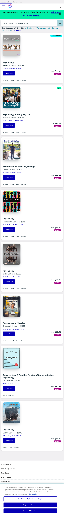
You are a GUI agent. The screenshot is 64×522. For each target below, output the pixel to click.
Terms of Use (5, 482)
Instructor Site (6, 2)
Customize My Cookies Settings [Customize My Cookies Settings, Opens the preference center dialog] (30, 499)
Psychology (41, 28)
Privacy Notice (6, 464)
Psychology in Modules (14, 323)
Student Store (17, 2)
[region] (32, 503)
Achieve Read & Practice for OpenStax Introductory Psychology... (28, 376)
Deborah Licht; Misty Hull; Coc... (13, 173)
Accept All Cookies (30, 511)
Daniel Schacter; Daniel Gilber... (12, 68)
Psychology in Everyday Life (17, 114)
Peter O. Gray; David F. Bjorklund (13, 436)
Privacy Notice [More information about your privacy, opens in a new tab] (34, 494)
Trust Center (5, 473)
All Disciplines (29, 28)
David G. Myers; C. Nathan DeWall (13, 329)
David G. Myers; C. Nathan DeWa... (13, 120)
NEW (59, 88)
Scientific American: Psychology (19, 166)
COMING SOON (56, 35)
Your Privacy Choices (8, 469)
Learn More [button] (9, 73)
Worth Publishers (8, 384)
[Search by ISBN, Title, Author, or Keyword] (29, 23)
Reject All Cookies (30, 505)
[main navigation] (3, 6)
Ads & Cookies (6, 477)
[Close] (60, 14)
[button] (60, 6)
